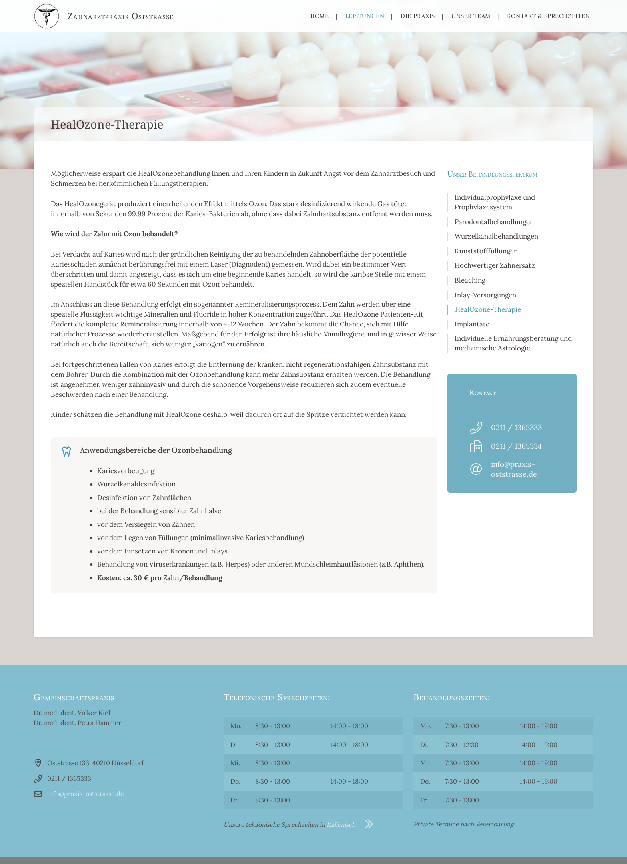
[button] (17, 846)
